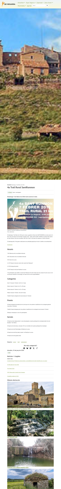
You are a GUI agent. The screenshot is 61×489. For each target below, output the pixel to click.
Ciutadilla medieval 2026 (13, 376)
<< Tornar (10, 192)
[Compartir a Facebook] (24, 348)
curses (14, 342)
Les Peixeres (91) (12, 437)
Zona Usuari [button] (48, 3)
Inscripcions (9, 244)
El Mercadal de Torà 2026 (13, 364)
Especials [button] (39, 3)
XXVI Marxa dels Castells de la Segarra (16, 372)
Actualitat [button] (21, 3)
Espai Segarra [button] (30, 3)
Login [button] (9, 352)
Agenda (29, 6)
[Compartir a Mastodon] (30, 348)
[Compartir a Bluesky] (27, 348)
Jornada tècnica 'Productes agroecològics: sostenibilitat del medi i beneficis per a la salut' (27, 360)
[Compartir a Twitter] (33, 348)
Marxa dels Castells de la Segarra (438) (19, 409)
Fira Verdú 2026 (10, 368)
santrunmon (24, 342)
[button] (37, 348)
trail (18, 342)
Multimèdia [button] (21, 6)
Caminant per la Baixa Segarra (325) (17, 467)
